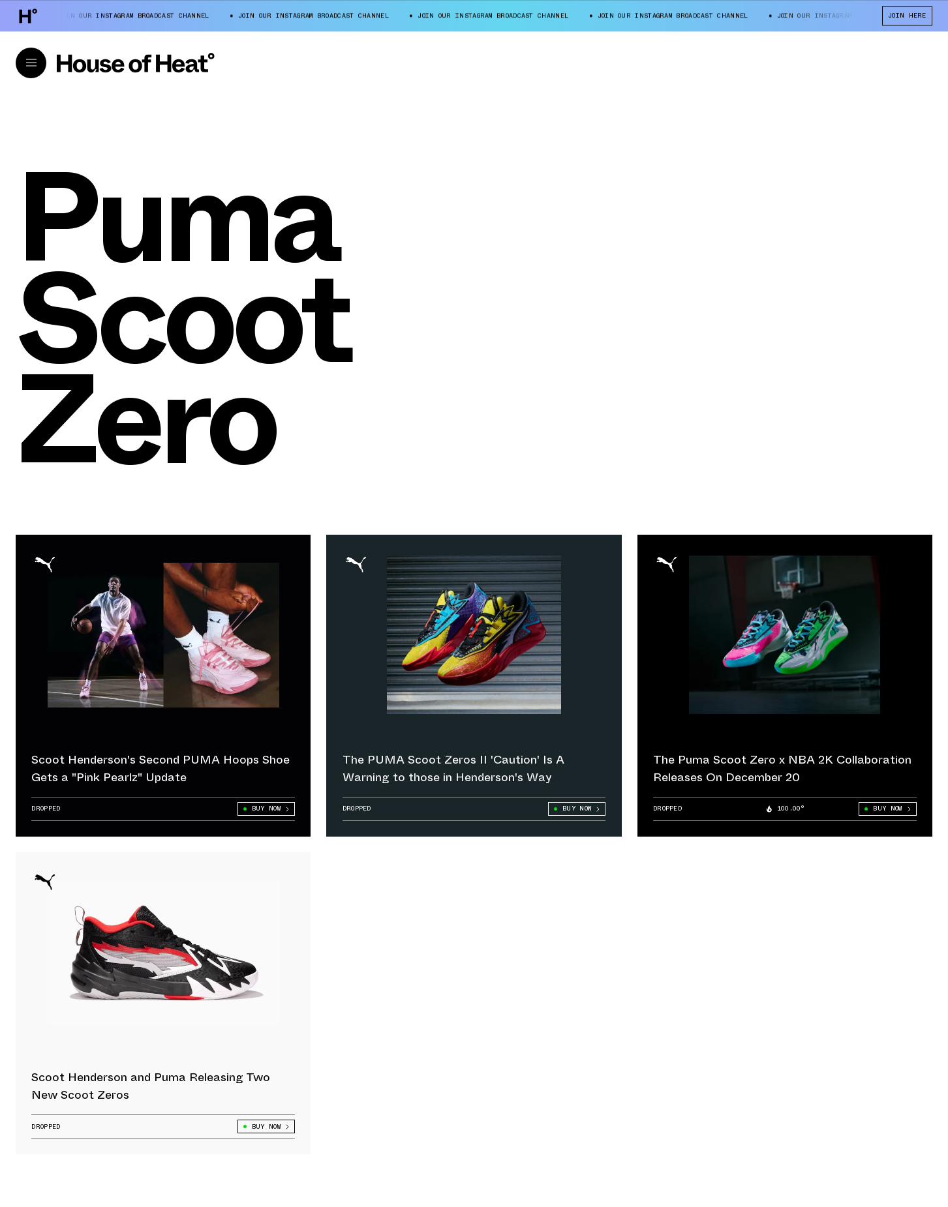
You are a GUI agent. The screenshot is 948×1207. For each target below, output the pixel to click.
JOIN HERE (907, 15)
